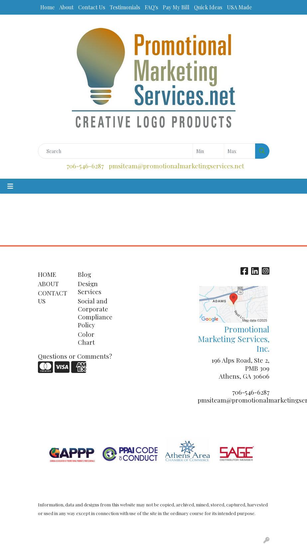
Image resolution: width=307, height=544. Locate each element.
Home (47, 7)
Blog (84, 274)
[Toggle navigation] (10, 186)
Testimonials (125, 7)
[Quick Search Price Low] (208, 151)
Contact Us (91, 7)
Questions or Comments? (75, 356)
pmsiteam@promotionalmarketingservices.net (176, 166)
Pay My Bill (176, 7)
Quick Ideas (208, 7)
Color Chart (86, 338)
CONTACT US (52, 297)
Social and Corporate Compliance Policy (94, 313)
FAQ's (151, 7)
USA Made (239, 7)
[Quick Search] (115, 151)
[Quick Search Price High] (239, 151)
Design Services (89, 287)
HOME (47, 274)
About (66, 7)
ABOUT (48, 283)
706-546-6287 (85, 166)
